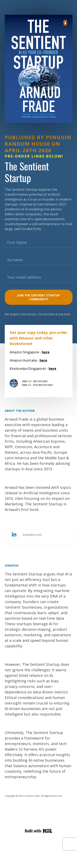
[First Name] (38, 242)
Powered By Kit (38, 831)
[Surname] (38, 260)
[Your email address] (38, 277)
